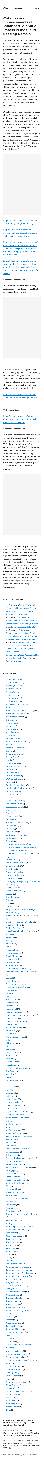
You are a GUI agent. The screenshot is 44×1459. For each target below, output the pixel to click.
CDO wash (10, 794)
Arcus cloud (11, 723)
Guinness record (13, 990)
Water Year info (13, 1385)
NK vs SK (10, 1142)
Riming (9, 1223)
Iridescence (11, 1043)
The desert (10, 1338)
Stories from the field (15, 1292)
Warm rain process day (16, 1382)
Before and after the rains (17, 741)
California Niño (12, 773)
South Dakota (12, 1279)
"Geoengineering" (14, 686)
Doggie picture (12, 878)
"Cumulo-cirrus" (13, 682)
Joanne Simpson (13, 1062)
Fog (7, 947)
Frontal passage (13, 953)
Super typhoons (13, 1326)
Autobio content (13, 732)
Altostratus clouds (14, 717)
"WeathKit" (11, 692)
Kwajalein (10, 1074)
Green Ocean (11, 981)
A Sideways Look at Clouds (17, 704)
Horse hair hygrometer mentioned (21, 1015)
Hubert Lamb (11, 1024)
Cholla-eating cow (14, 801)
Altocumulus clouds (14, 714)
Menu (36, 8)
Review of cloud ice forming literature (22, 1214)
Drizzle (9, 894)
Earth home (11, 912)
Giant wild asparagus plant (17, 968)
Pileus (8, 1186)
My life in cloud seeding (18, 822)
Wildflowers (11, 1400)
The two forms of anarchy (17, 1354)
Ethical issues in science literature (21, 931)
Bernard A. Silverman (15, 748)
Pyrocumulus (11, 1195)
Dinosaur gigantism (14, 872)
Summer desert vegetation (18, 1310)
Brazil (8, 760)
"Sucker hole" (12, 689)
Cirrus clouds (11, 813)
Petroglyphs (11, 1170)
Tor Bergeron (12, 1373)
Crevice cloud (11, 860)
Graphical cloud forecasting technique (23, 972)
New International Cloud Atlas (19, 1136)
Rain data (10, 1202)
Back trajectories (13, 738)
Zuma (8, 1410)
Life (7, 1083)
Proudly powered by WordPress (26, 1455)
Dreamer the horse (14, 891)
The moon (10, 1341)
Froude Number (13, 956)
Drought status (12, 897)
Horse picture (12, 1018)
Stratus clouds (12, 1301)
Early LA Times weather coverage (20, 909)
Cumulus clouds (13, 866)
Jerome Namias (12, 1055)
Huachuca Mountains (15, 1021)
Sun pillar (10, 1313)
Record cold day (13, 1211)
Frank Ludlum (12, 950)
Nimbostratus (12, 1139)
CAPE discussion (13, 776)
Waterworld (11, 1388)
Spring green (11, 1289)
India (8, 1040)
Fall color (10, 937)
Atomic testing (12, 729)
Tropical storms (13, 1376)
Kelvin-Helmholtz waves (17, 1068)
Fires (8, 940)
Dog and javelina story (16, 875)
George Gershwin (13, 962)
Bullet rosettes (12, 763)
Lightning (10, 1093)
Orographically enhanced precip (20, 1158)
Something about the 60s (17, 1276)
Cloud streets (11, 825)
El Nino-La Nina (13, 928)
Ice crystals (11, 1031)
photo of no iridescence (16, 1180)
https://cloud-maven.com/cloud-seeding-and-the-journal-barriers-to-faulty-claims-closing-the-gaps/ (21, 233)
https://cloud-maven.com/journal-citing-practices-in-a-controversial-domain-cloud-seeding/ (20, 419)
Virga (8, 1379)
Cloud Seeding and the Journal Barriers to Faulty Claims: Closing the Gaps (22, 658)
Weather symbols (13, 1394)
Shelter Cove (11, 1245)
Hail (7, 996)
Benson (9, 745)
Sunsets (9, 1320)
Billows (9, 751)
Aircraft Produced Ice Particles (19, 710)
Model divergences (14, 1124)
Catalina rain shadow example (19, 788)
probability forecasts (15, 1192)
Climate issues (12, 816)
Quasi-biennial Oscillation (17, 1198)
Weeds (9, 1397)
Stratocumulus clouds (15, 1298)
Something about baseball (17, 1267)
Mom (8, 1127)
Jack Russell (11, 1049)
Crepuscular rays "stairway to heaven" (23, 853)
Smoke (9, 1254)
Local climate (11, 1099)
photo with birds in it (15, 1183)
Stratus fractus (12, 1304)
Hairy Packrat (12, 999)
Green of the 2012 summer (17, 984)
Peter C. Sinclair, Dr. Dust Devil (19, 1167)
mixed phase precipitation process (21, 1118)
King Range (11, 1071)
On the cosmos (12, 1152)
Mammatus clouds (14, 1115)
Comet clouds (12, 832)
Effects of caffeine (14, 925)
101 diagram (11, 695)
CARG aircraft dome (14, 779)
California (10, 769)
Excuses (9, 934)
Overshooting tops (14, 1161)
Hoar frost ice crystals (15, 1012)
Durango (9, 900)
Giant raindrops (13, 965)
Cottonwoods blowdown (16, 850)
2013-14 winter (12, 698)
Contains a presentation (16, 835)
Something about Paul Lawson (19, 1273)
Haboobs (10, 993)
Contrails (10, 841)
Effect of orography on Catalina (20, 922)
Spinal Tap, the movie (15, 1285)
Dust (8, 903)
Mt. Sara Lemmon (14, 1130)
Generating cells (13, 959)
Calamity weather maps (16, 766)
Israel (8, 1046)
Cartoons (10, 782)
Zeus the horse (12, 1407)
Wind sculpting (12, 1404)
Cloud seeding (12, 819)
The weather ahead (14, 1357)
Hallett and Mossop (14, 1003)
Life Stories (11, 1087)
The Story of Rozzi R (15, 1351)
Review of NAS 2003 (14, 1220)
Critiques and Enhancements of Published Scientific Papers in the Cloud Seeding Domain (19, 1422)
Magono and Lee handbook (18, 1111)
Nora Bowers (11, 1146)
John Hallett (11, 1065)
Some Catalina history (15, 1264)
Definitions (11, 869)
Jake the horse (12, 1052)
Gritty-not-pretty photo (17, 987)
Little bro (10, 1096)
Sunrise (9, 1317)
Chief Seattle (11, 797)
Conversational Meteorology (18, 844)
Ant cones (10, 720)
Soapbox (9, 1261)
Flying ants (11, 944)
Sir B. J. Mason (12, 1251)
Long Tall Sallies (13, 1102)
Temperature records (15, 1332)
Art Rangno (11, 605)
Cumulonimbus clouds (15, 863)
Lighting (9, 1090)
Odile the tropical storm (16, 1149)
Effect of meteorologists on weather (22, 916)
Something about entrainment (19, 1270)
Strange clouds (12, 1295)
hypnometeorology (14, 1027)
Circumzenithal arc (14, 804)
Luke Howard (11, 1108)
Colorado (10, 829)
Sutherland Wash (13, 1329)
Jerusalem (10, 1059)
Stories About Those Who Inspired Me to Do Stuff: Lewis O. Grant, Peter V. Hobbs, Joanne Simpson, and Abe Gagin (21, 1433)
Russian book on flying (16, 1230)
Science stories (12, 1239)
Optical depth (12, 1155)
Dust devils (10, 906)
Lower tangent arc (14, 1105)
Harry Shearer (12, 1006)
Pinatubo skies (12, 1189)
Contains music (12, 838)
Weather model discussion (17, 1391)
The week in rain (13, 1366)
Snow (8, 1258)
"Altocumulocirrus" (14, 679)
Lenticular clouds (13, 1080)
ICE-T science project (15, 1037)
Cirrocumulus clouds (15, 807)
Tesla (8, 1335)
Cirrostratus (11, 810)
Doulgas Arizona (13, 888)
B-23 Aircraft (11, 735)
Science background (15, 1236)
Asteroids (10, 726)
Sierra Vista (11, 1248)
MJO (7, 1121)
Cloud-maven (12, 8)
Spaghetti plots (12, 1282)
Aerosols (9, 707)
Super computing (13, 1323)
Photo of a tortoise (14, 1177)
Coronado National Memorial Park (21, 847)
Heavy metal (11, 1009)
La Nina (9, 1077)
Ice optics (10, 1034)
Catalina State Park (14, 791)
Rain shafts (11, 1205)
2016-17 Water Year (14, 701)
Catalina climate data (15, 785)
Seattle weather (13, 1242)
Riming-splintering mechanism (20, 1226)
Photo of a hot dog (14, 1174)
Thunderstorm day (14, 1369)
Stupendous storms (14, 1307)
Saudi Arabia (11, 1233)
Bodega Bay (11, 757)
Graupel (9, 978)
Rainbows (10, 1208)
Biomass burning (13, 754)
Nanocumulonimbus (15, 1133)
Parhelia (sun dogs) (14, 1164)
